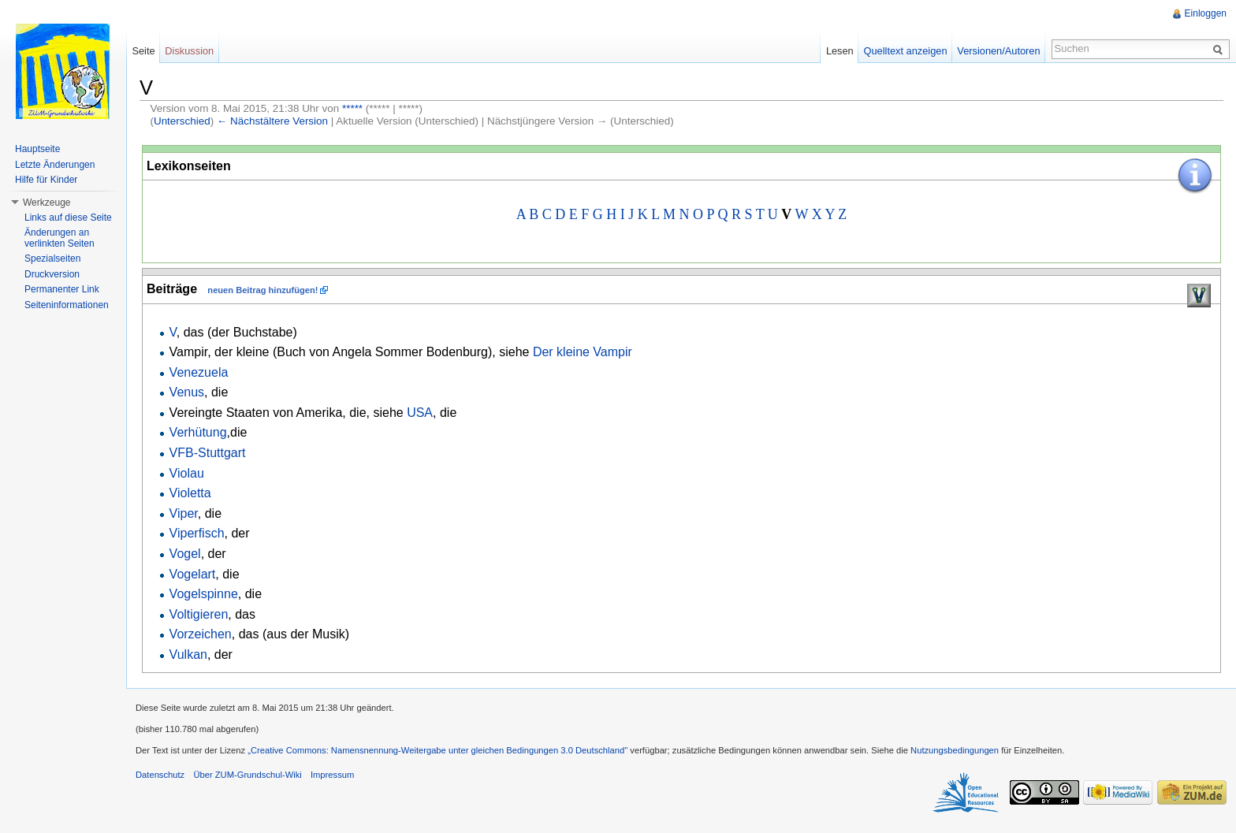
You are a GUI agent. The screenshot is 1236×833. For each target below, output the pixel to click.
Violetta (190, 493)
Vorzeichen (200, 634)
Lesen (840, 51)
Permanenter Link (61, 289)
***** (352, 108)
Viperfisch (197, 533)
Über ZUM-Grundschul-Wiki (247, 774)
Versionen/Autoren (998, 51)
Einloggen (1206, 13)
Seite (143, 51)
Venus (186, 392)
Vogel (185, 553)
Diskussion (189, 51)
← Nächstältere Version (272, 121)
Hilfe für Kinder (46, 179)
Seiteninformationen (66, 305)
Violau (186, 473)
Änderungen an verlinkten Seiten (59, 238)
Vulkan (188, 654)
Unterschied (182, 121)
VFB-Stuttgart (207, 452)
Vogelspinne (203, 594)
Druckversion (52, 274)
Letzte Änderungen (55, 164)
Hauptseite (37, 148)
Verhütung (198, 432)
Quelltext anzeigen (905, 51)
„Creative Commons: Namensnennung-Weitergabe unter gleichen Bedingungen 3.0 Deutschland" (437, 750)
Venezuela (199, 372)
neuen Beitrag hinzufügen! (262, 290)
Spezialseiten (52, 258)
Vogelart (192, 574)
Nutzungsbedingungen (954, 750)
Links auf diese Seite (68, 217)
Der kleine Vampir (582, 352)
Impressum (332, 774)
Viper (183, 513)
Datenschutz (160, 774)
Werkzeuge (46, 202)
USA (420, 412)
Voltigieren (199, 614)
